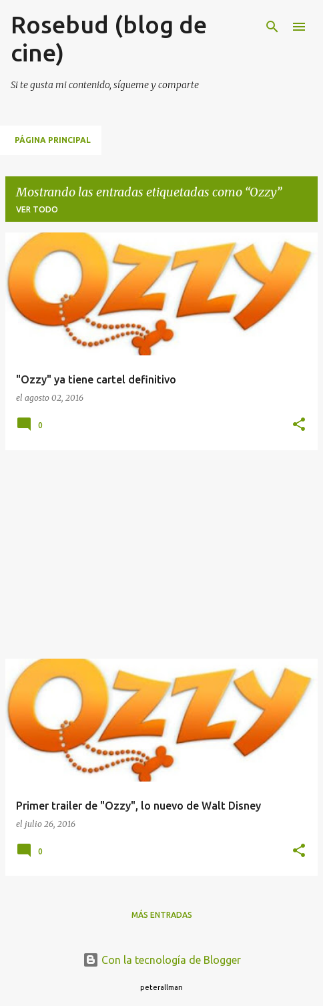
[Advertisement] (161, 554)
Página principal (53, 140)
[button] (299, 425)
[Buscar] (272, 27)
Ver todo (37, 209)
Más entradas (161, 914)
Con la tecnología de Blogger (162, 960)
